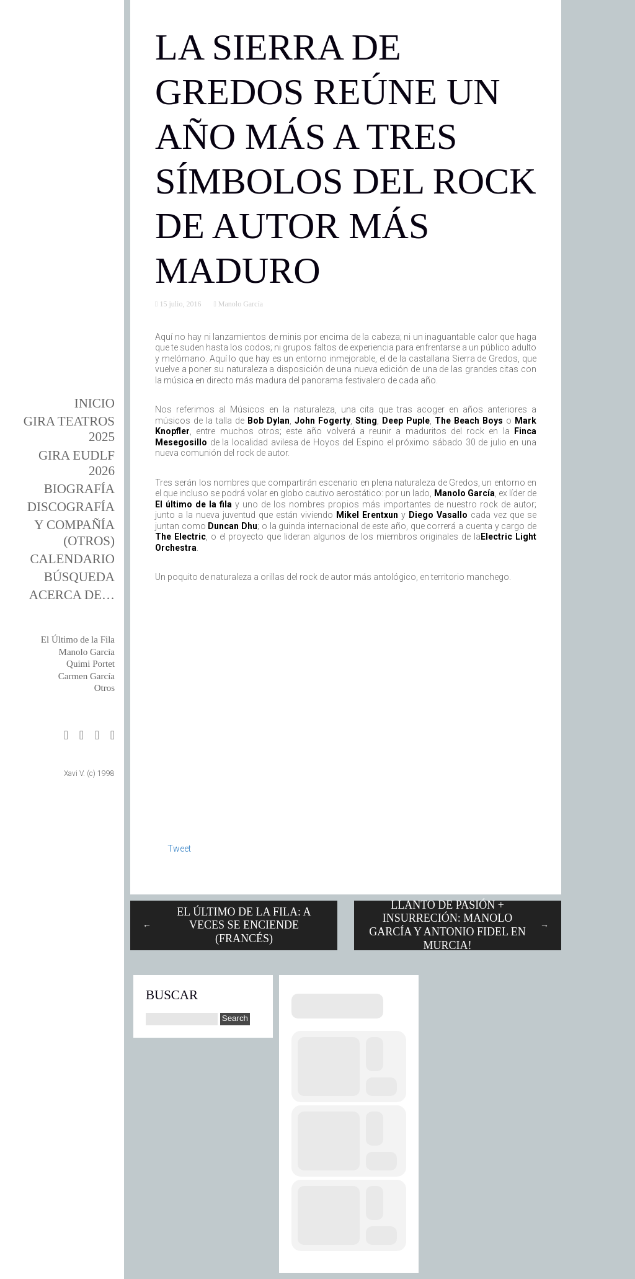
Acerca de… (72, 594)
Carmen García (86, 676)
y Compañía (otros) (74, 532)
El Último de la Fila (78, 639)
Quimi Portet (90, 664)
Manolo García (87, 652)
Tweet (179, 848)
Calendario (72, 558)
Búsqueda (79, 576)
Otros (104, 688)
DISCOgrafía (71, 506)
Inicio (94, 403)
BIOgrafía (79, 488)
